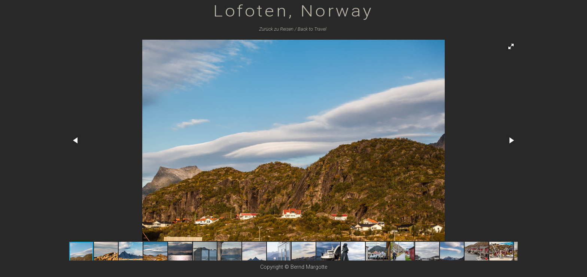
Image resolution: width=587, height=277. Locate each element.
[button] (511, 46)
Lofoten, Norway (293, 10)
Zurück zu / (277, 29)
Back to (312, 29)
